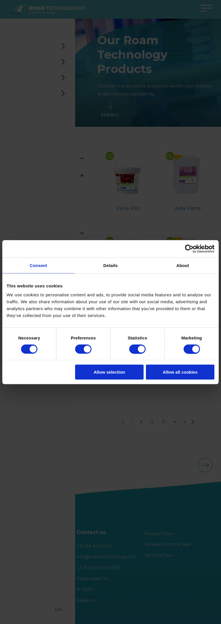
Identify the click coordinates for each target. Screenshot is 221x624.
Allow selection (109, 372)
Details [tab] (110, 265)
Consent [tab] (38, 265)
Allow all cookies (180, 372)
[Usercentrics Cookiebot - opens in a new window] (189, 248)
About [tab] (182, 265)
